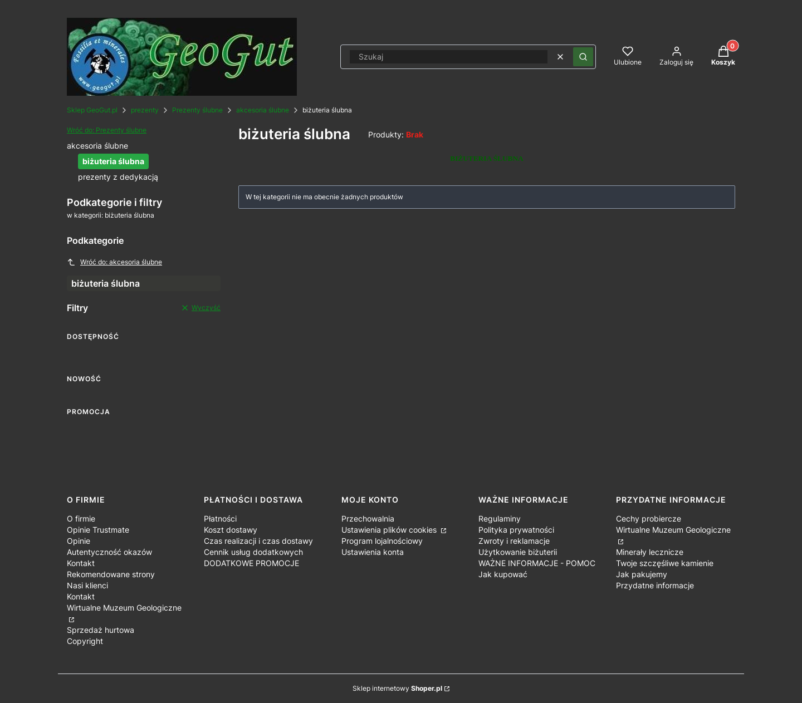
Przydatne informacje (655, 585)
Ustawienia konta (372, 552)
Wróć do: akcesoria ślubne (114, 262)
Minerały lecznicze (649, 552)
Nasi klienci (87, 585)
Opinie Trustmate (98, 529)
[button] (583, 56)
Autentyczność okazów (109, 552)
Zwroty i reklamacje (514, 540)
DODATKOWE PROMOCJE (251, 563)
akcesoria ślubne (262, 110)
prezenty (145, 110)
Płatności (220, 518)
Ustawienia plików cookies (390, 529)
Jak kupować (502, 574)
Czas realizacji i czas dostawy (258, 540)
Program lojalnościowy (382, 540)
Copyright (85, 641)
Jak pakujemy (641, 574)
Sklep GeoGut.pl (92, 110)
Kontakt (81, 563)
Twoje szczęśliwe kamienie (664, 563)
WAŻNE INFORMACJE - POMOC (536, 563)
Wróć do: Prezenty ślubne (106, 130)
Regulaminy (499, 518)
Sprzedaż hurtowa (100, 630)
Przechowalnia (367, 518)
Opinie (78, 540)
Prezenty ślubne (197, 110)
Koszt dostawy (230, 529)
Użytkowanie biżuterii (517, 552)
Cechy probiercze (648, 518)
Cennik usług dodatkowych (253, 552)
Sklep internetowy (397, 688)
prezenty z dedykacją (118, 176)
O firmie (81, 518)
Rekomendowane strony (111, 574)
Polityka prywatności (516, 529)
